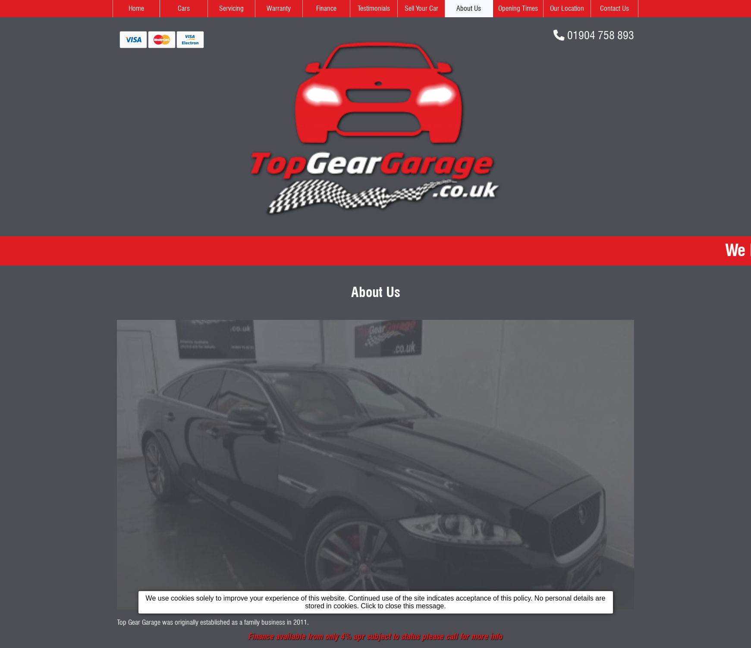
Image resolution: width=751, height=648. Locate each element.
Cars (184, 8)
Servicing (231, 8)
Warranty (279, 8)
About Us (468, 8)
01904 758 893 (600, 35)
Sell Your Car (421, 8)
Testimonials (374, 8)
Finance (326, 8)
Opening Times (518, 8)
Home (136, 8)
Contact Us (614, 8)
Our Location (567, 8)
